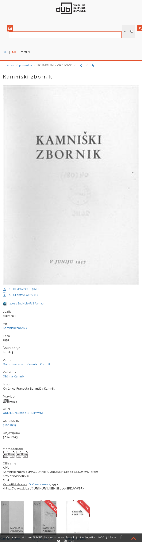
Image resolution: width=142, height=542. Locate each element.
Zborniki (46, 364)
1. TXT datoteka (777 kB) (20, 294)
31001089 (10, 425)
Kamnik (32, 364)
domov (10, 65)
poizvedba (25, 65)
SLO (6, 52)
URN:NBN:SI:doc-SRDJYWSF (23, 413)
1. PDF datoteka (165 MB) (21, 289)
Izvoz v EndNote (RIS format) (23, 303)
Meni (26, 52)
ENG (13, 52)
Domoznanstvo (13, 364)
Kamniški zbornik (15, 328)
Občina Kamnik (13, 376)
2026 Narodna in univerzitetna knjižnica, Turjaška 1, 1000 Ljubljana (76, 537)
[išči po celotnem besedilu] (131, 31)
